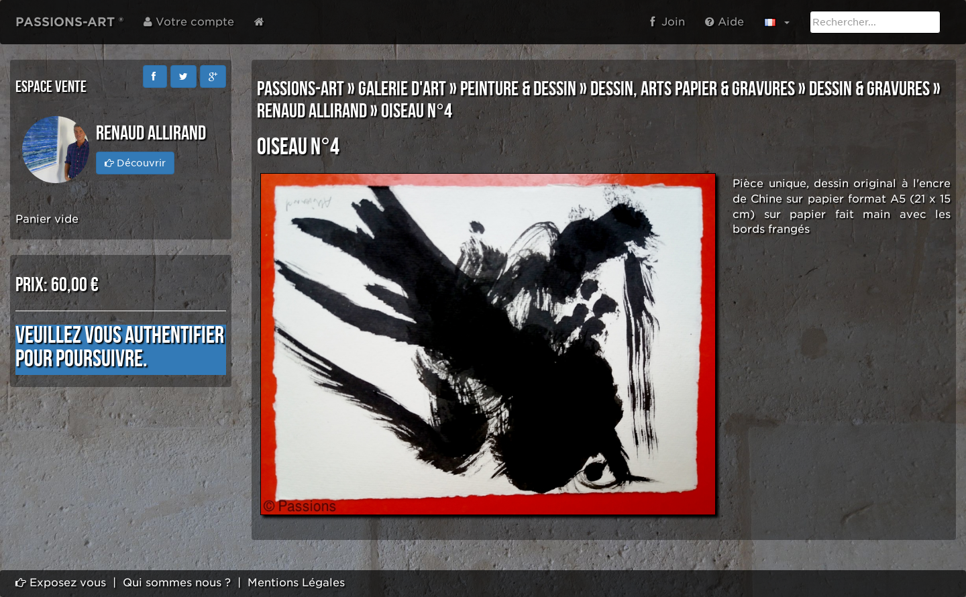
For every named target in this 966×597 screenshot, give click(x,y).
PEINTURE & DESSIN (518, 89)
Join (667, 21)
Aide (724, 21)
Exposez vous (60, 582)
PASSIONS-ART (300, 89)
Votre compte (189, 21)
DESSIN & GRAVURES (869, 89)
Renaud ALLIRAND (312, 111)
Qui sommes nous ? (177, 582)
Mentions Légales (296, 582)
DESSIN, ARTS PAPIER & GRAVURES (692, 89)
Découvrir (135, 163)
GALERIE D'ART (402, 89)
